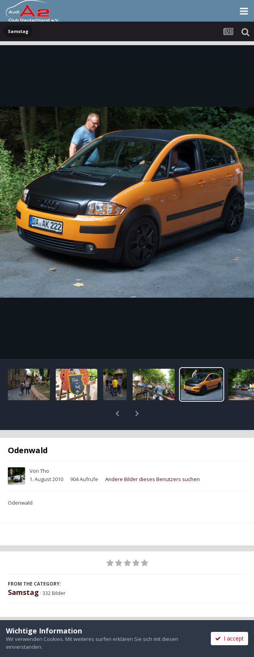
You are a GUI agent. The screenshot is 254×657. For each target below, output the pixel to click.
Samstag (23, 571)
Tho (44, 450)
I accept (229, 638)
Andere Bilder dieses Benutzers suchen (152, 458)
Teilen (63, 618)
